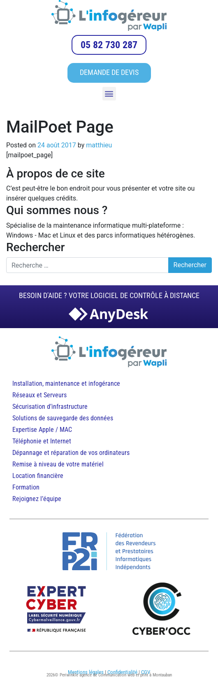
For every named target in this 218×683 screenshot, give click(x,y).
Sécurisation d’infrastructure (50, 406)
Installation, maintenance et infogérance (66, 383)
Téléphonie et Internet (41, 441)
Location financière (37, 476)
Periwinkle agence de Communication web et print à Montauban (116, 675)
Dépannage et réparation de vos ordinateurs (71, 453)
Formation (25, 487)
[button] (109, 93)
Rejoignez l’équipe (36, 499)
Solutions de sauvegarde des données (63, 418)
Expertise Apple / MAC (42, 430)
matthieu (99, 145)
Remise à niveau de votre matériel (58, 464)
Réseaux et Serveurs (39, 395)
